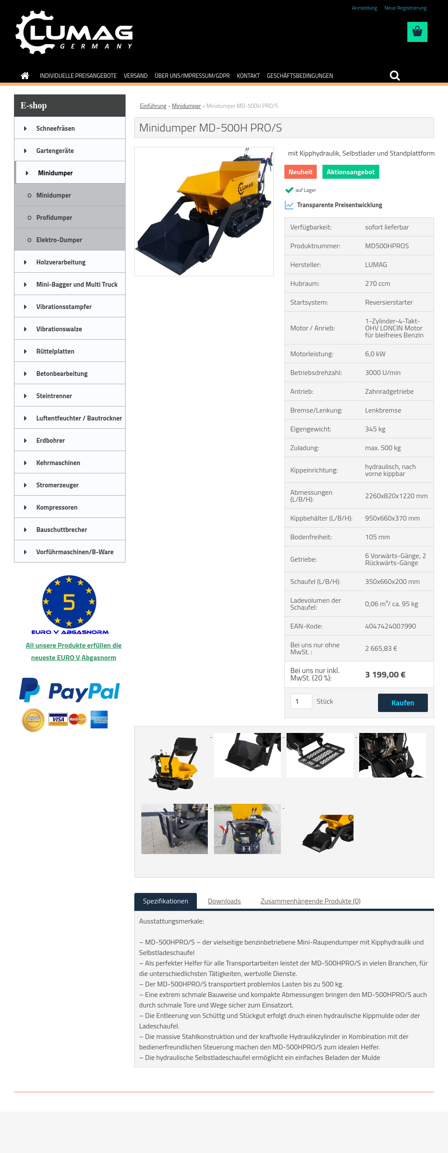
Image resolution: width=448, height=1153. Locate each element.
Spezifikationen (165, 901)
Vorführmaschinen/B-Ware (75, 552)
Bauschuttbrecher (61, 529)
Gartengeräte (55, 151)
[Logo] (74, 32)
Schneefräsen (55, 128)
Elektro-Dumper (59, 240)
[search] (395, 76)
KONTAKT (248, 75)
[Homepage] (23, 76)
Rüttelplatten (55, 351)
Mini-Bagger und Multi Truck (77, 284)
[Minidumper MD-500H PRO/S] (204, 151)
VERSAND (136, 75)
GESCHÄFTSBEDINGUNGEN (300, 75)
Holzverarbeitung (61, 262)
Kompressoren (56, 507)
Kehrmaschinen (58, 463)
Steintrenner (54, 396)
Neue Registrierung (406, 7)
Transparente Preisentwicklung (333, 205)
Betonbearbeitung (62, 373)
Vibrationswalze (59, 329)
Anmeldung (364, 7)
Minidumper (55, 173)
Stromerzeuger (57, 485)
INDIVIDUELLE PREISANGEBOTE (78, 75)
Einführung (153, 105)
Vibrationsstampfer (63, 307)
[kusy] (301, 701)
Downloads (224, 901)
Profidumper (54, 217)
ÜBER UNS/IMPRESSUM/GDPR (192, 75)
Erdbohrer (50, 440)
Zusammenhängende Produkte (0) (311, 901)
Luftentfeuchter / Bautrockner (79, 418)
